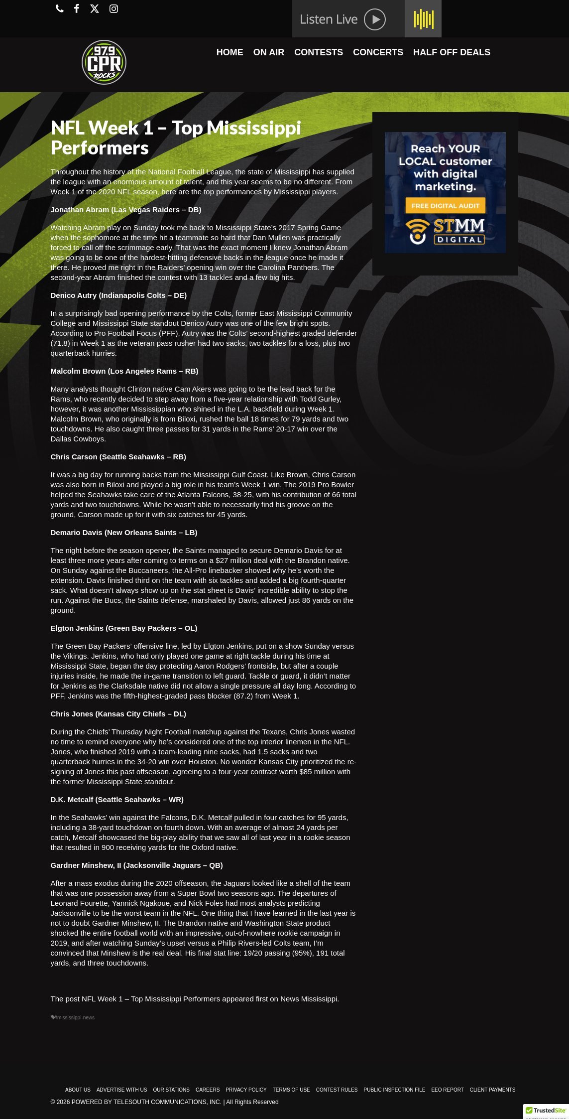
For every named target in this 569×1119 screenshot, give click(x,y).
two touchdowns (112, 504)
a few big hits (271, 277)
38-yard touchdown (120, 827)
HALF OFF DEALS (451, 52)
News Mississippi (308, 998)
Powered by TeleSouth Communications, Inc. (147, 1102)
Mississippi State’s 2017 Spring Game (278, 227)
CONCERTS (378, 52)
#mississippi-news (75, 1017)
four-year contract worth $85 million (277, 771)
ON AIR (268, 52)
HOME (230, 52)
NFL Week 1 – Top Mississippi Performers (151, 998)
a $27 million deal (239, 560)
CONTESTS (318, 52)
